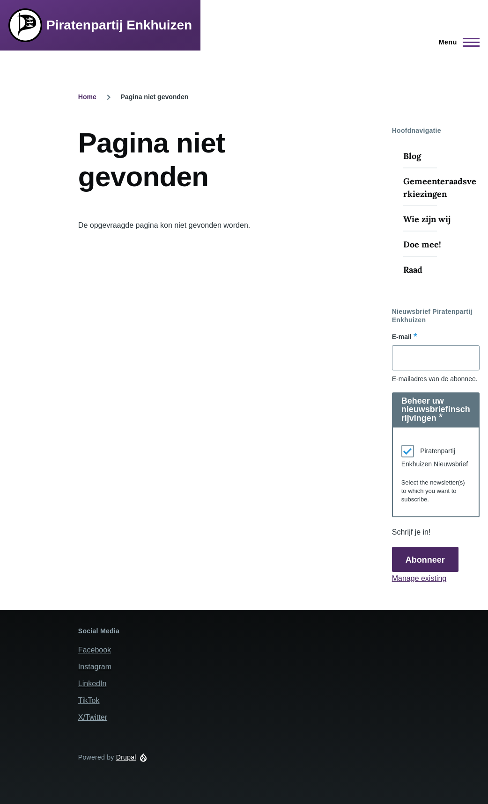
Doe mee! (422, 244)
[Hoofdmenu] (456, 42)
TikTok (89, 700)
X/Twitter (92, 717)
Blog (412, 156)
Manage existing (419, 578)
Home (87, 97)
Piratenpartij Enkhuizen (119, 25)
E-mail (402, 336)
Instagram (94, 667)
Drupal (126, 757)
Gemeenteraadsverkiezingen (439, 187)
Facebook (94, 650)
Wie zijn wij (427, 219)
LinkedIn (92, 684)
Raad (412, 269)
